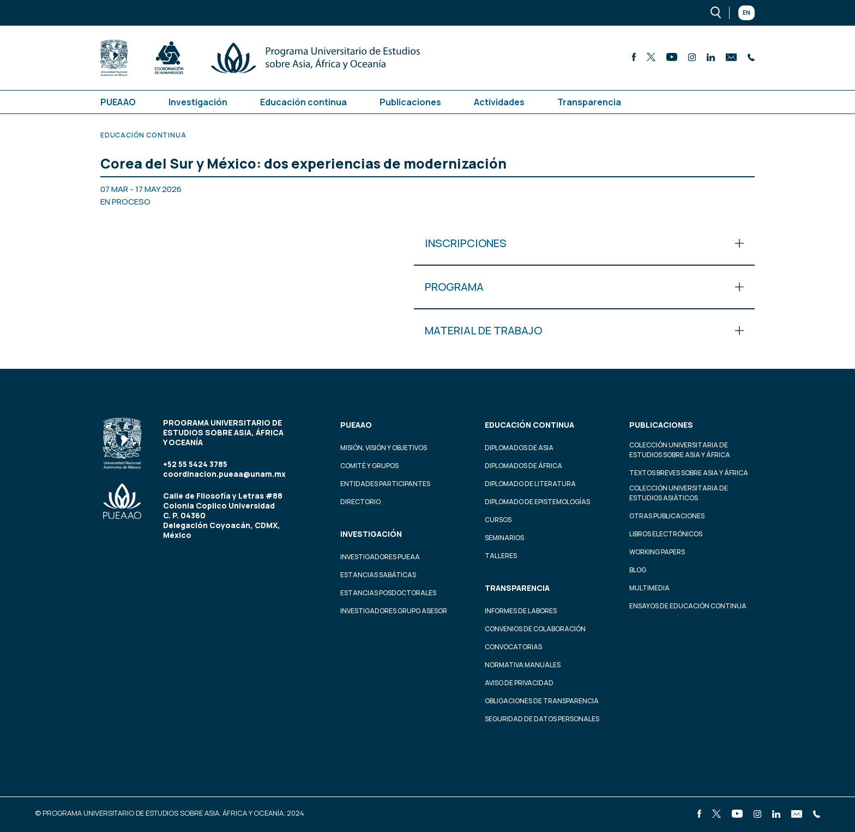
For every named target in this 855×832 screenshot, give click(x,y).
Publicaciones (410, 102)
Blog (637, 569)
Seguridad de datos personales (542, 718)
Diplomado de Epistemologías (537, 501)
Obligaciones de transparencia (542, 700)
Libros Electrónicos (665, 533)
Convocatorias (513, 646)
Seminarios (504, 537)
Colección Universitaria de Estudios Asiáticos (678, 492)
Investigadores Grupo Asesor (393, 610)
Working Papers (657, 551)
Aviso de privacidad (519, 682)
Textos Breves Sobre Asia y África (688, 472)
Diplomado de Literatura (530, 483)
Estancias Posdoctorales (388, 592)
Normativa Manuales (523, 664)
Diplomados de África (523, 465)
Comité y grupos (369, 465)
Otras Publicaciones (667, 515)
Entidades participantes (385, 483)
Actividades (499, 102)
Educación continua (303, 102)
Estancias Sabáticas (378, 574)
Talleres (501, 555)
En (746, 12)
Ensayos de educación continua (687, 605)
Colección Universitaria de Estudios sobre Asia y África (679, 449)
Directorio (360, 501)
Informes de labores (521, 610)
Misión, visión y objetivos (383, 447)
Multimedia (649, 587)
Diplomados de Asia (519, 447)
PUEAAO (118, 102)
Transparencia (589, 102)
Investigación (197, 102)
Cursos (498, 519)
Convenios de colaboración (535, 628)
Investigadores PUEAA (380, 556)
